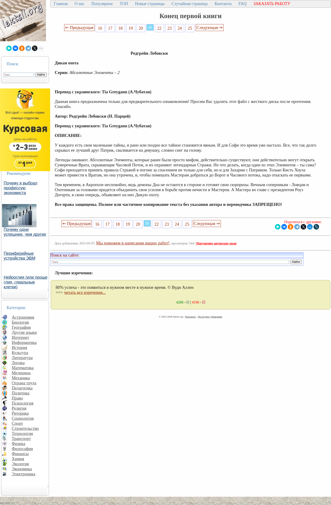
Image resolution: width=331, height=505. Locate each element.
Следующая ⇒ (210, 27)
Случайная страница (189, 3)
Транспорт (21, 438)
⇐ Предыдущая (79, 27)
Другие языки (24, 332)
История (19, 347)
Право (17, 398)
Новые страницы (150, 3)
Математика (23, 367)
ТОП (124, 3)
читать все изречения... (85, 292)
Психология (22, 403)
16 (100, 28)
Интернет (20, 337)
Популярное (102, 3)
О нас (79, 3)
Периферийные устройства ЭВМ (19, 256)
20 (141, 28)
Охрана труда (24, 382)
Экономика (22, 468)
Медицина (21, 372)
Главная (61, 3)
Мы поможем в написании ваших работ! (132, 243)
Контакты (222, 3)
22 (159, 28)
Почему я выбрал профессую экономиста (20, 188)
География (21, 327)
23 (169, 28)
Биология (20, 322)
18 (120, 28)
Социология (23, 418)
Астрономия (23, 317)
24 (180, 28)
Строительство (25, 428)
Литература (22, 357)
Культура (20, 352)
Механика (21, 377)
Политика (20, 393)
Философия (22, 448)
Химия (18, 458)
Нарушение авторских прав (216, 243)
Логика (18, 362)
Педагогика (22, 388)
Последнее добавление (210, 316)
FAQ (243, 3)
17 (110, 28)
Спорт (17, 423)
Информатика (24, 342)
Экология (20, 463)
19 (130, 28)
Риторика (20, 413)
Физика (18, 443)
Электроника (23, 473)
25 (190, 28)
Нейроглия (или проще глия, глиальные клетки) (26, 282)
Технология (22, 433)
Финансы (20, 453)
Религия (19, 408)
